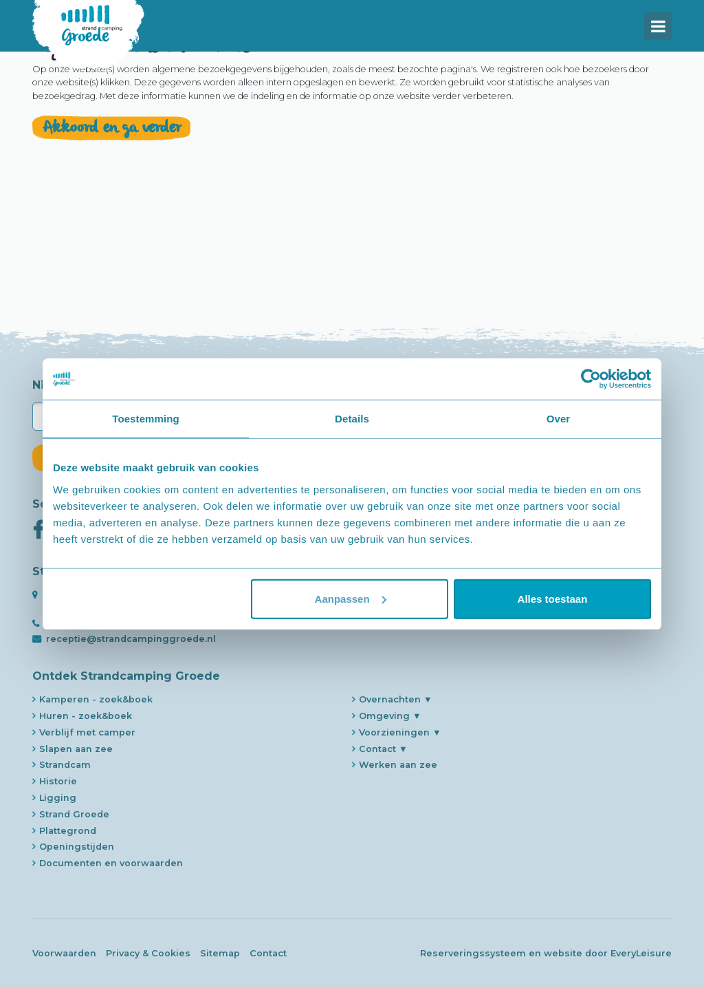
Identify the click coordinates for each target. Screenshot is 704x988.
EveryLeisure (641, 953)
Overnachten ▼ (395, 699)
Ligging (57, 798)
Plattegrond (67, 831)
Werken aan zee (398, 765)
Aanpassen (350, 598)
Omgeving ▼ (390, 716)
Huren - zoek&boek (85, 716)
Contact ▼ (383, 749)
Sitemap (220, 953)
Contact (268, 953)
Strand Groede (74, 814)
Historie (58, 781)
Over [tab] (559, 419)
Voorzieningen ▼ (400, 732)
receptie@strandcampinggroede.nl (131, 639)
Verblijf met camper (87, 732)
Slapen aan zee (76, 749)
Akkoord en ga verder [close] (112, 177)
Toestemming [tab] (145, 419)
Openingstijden (76, 846)
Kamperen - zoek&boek (96, 699)
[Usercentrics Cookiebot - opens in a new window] (591, 379)
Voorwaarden (64, 953)
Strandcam (65, 765)
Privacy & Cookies (148, 953)
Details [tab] (352, 419)
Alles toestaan (553, 598)
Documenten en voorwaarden (111, 863)
